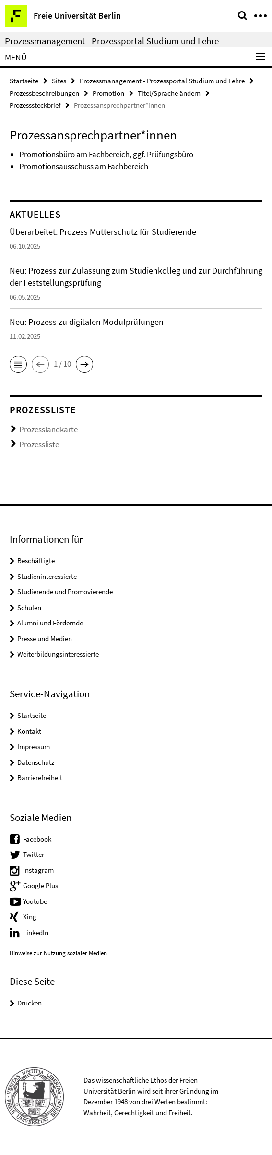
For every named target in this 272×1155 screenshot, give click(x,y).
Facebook (37, 838)
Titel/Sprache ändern (169, 93)
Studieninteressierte (47, 576)
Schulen (29, 607)
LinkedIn (35, 932)
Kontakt (29, 731)
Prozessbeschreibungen (44, 93)
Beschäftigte (36, 560)
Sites (59, 80)
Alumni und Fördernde (50, 622)
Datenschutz (35, 762)
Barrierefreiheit (39, 777)
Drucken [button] (29, 1002)
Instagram (38, 870)
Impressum (33, 746)
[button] (18, 364)
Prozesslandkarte (48, 429)
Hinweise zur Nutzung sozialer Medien (58, 953)
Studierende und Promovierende (65, 591)
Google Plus (40, 885)
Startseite (24, 80)
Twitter (33, 854)
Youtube (35, 901)
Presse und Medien (44, 638)
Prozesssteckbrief (35, 105)
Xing (29, 916)
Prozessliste (39, 444)
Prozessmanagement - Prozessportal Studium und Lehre (112, 40)
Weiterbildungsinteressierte (58, 653)
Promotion (108, 93)
